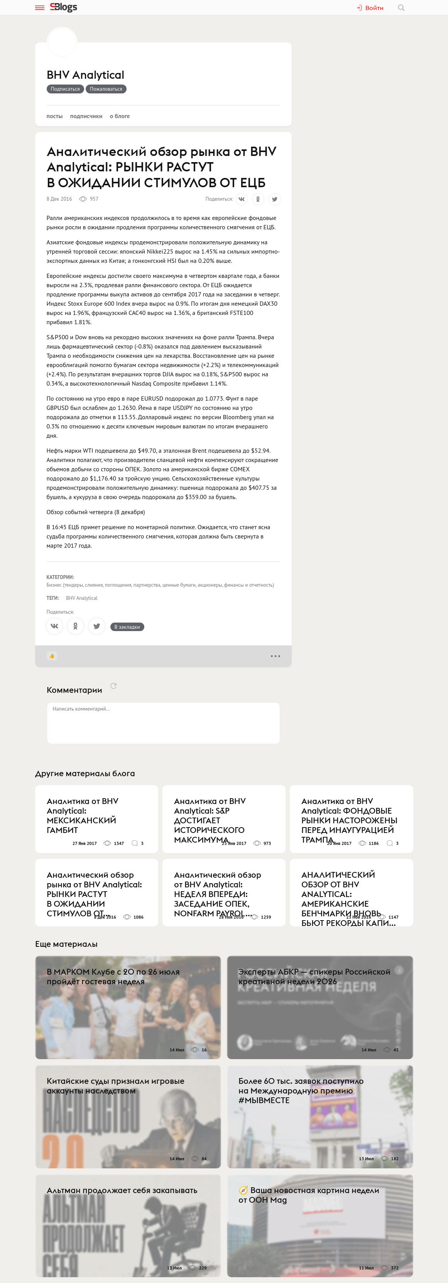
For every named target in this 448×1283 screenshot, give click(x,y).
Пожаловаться (106, 88)
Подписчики (86, 116)
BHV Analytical (85, 75)
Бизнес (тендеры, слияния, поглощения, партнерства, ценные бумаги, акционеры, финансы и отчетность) (160, 585)
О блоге (120, 116)
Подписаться (65, 88)
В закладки (127, 626)
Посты (55, 116)
